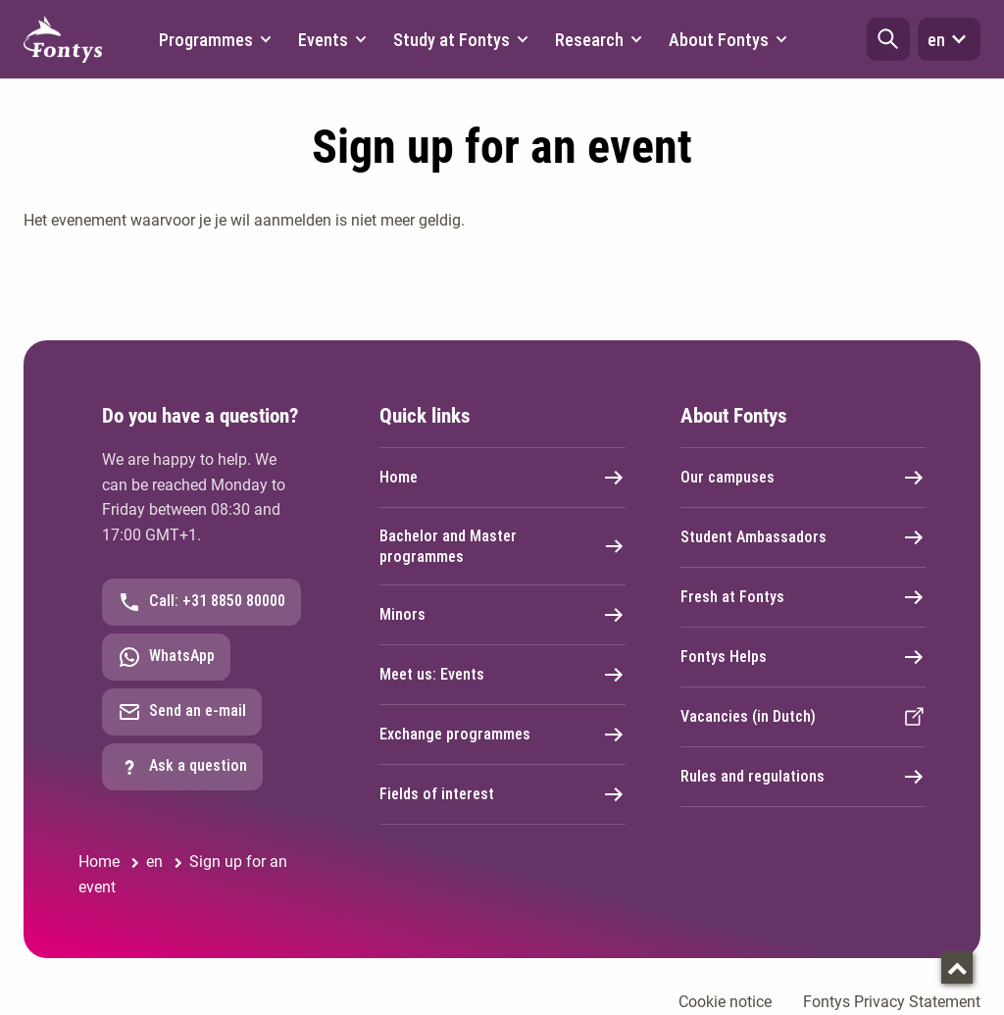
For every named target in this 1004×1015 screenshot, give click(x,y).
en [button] (949, 39)
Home (502, 477)
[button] (888, 39)
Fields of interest (502, 794)
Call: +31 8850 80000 (201, 602)
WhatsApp (166, 657)
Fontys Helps (803, 657)
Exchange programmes (502, 734)
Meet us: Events (502, 674)
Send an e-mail (182, 712)
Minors (502, 615)
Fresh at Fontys (803, 597)
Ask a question (182, 767)
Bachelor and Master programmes (502, 546)
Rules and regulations (803, 776)
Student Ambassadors (803, 537)
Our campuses (803, 477)
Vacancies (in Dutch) (803, 717)
